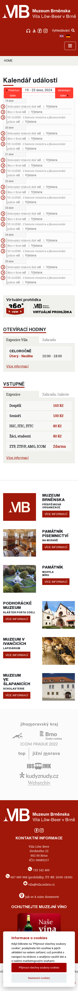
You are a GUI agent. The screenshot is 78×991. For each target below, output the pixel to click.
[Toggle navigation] (70, 46)
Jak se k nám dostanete (42, 897)
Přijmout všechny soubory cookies (39, 967)
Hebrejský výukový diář (21, 106)
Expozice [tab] (13, 394)
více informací (56, 514)
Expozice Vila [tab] (16, 339)
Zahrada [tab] (49, 339)
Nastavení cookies (39, 978)
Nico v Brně (14, 112)
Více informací (17, 366)
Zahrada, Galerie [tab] (55, 394)
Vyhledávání (63, 30)
